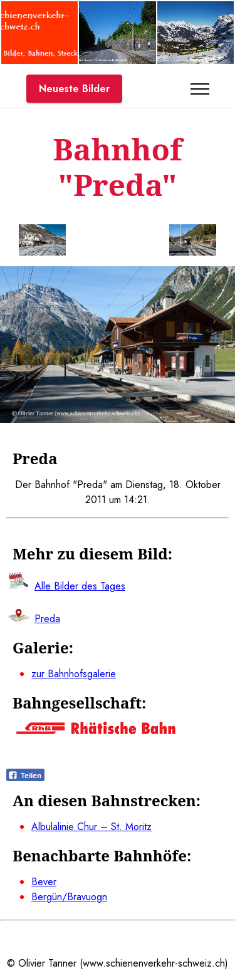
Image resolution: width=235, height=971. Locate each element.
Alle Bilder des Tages (79, 586)
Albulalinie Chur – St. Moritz (91, 826)
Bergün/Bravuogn (69, 897)
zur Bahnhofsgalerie (73, 674)
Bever (43, 882)
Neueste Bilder (74, 88)
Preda (47, 618)
